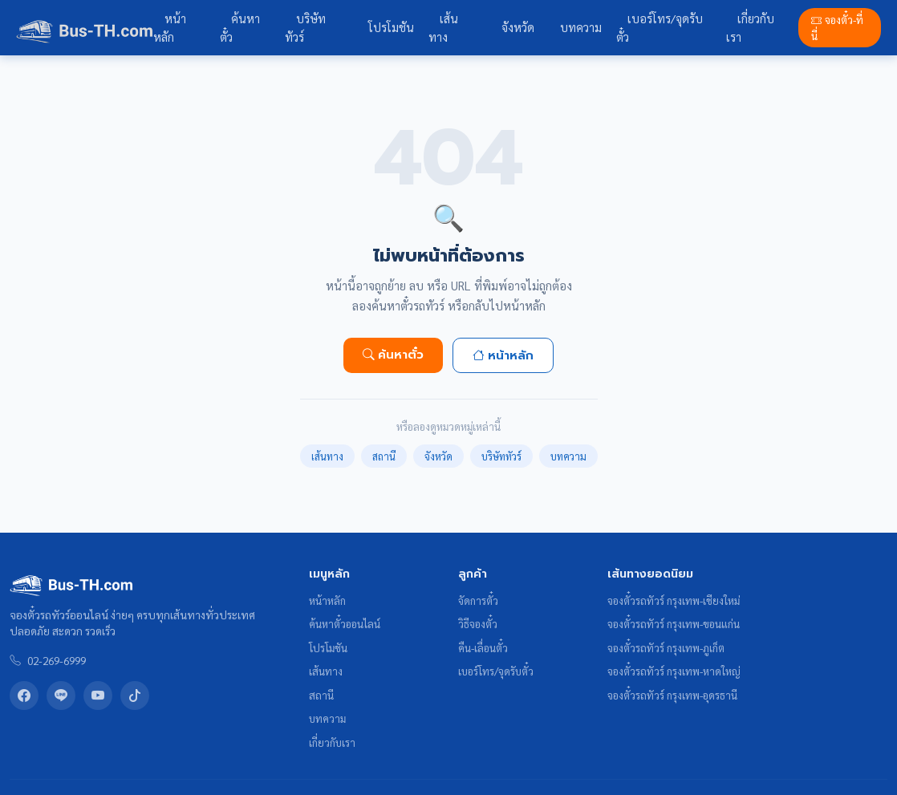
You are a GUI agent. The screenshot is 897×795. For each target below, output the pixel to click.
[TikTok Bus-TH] (134, 695)
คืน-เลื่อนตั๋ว (483, 648)
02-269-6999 (56, 660)
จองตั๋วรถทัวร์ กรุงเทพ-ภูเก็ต (665, 648)
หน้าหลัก (169, 27)
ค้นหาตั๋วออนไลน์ (344, 624)
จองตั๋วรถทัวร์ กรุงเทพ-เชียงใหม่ (673, 600)
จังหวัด (517, 27)
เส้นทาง (443, 27)
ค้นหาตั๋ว (240, 27)
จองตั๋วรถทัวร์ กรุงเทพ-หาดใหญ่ (674, 671)
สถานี (384, 456)
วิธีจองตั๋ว (477, 624)
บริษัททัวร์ (305, 27)
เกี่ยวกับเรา (750, 27)
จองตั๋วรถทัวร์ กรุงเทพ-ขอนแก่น (673, 624)
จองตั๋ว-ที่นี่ (837, 28)
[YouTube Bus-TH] (97, 695)
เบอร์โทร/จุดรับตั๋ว (659, 27)
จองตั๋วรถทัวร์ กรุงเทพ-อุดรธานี (672, 695)
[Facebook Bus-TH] (24, 695)
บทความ (581, 27)
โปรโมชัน (391, 27)
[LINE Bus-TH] (61, 695)
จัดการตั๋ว (478, 600)
